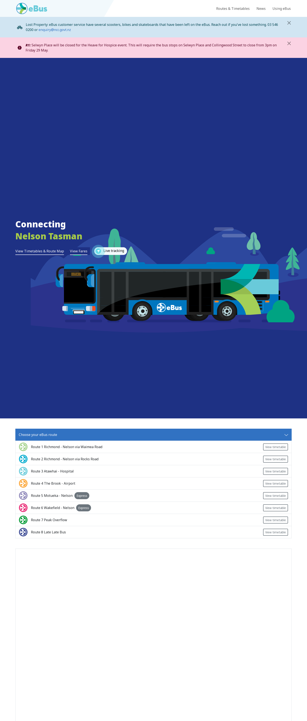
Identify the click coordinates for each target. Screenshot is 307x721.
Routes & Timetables (233, 8)
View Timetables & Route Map (39, 251)
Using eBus (281, 8)
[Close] (289, 23)
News (261, 8)
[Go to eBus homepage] (31, 8)
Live (109, 251)
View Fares (78, 251)
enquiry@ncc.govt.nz (55, 29)
